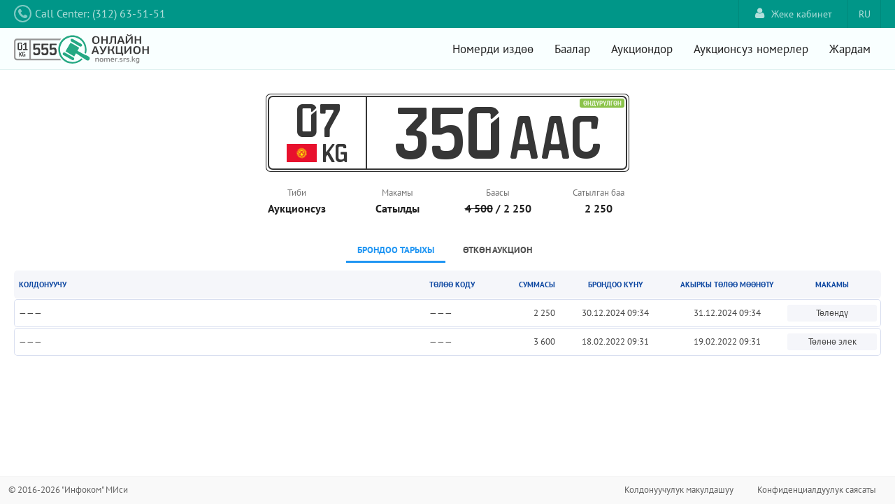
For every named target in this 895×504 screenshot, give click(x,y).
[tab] (395, 251)
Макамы (397, 193)
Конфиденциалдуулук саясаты (816, 490)
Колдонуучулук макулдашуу (678, 490)
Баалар (572, 49)
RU (865, 14)
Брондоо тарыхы (395, 250)
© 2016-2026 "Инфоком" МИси (68, 490)
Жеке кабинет (793, 13)
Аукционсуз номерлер (751, 49)
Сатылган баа (598, 193)
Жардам (850, 49)
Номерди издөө (493, 49)
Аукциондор (642, 49)
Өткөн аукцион (497, 250)
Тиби (296, 193)
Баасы (498, 193)
